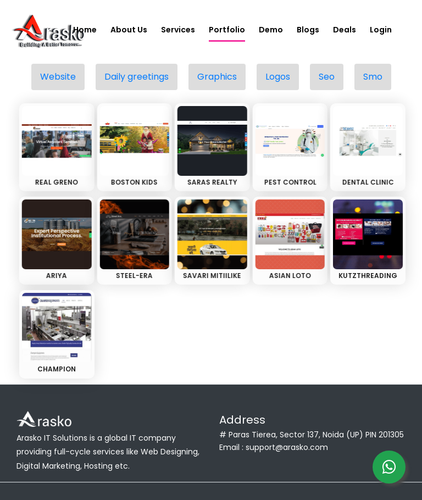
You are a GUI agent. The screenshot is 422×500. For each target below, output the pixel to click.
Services (178, 29)
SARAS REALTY (211, 182)
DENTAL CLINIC (366, 182)
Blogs (308, 29)
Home (85, 29)
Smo (372, 76)
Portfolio (227, 29)
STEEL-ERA (133, 275)
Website (58, 76)
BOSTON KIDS (133, 182)
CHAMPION (56, 369)
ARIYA (55, 275)
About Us (128, 29)
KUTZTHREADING (367, 275)
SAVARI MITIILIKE (211, 275)
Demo (271, 29)
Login (381, 29)
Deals (344, 29)
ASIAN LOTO (289, 275)
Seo (327, 76)
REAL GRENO (55, 182)
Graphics (217, 76)
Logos (277, 76)
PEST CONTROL (289, 182)
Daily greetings (136, 76)
